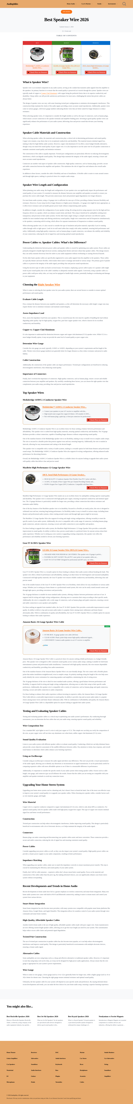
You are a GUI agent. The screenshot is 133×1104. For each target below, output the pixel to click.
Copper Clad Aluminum (49, 93)
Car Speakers (11, 1064)
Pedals (33, 1082)
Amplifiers (107, 1076)
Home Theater (11, 1052)
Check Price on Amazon (38, 72)
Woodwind (10, 1070)
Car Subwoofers (109, 1058)
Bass (56, 1070)
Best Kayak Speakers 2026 (78, 1016)
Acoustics (83, 1076)
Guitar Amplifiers (12, 1058)
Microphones (11, 1082)
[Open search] (124, 4)
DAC (57, 1052)
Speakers (66, 11)
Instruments (113, 4)
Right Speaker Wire (49, 284)
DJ (7, 1076)
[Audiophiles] (12, 3)
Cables (82, 1082)
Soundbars (34, 1064)
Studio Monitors (109, 1052)
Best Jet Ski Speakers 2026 (47, 1016)
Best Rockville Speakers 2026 (18, 1016)
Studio (100, 4)
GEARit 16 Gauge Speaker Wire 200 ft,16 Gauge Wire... (65, 550)
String (106, 1064)
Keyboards (58, 1064)
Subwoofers (34, 1058)
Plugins (57, 1076)
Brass (81, 1064)
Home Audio (72, 4)
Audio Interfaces (60, 1058)
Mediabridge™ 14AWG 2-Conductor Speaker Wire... (64, 407)
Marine (82, 1052)
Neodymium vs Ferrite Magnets (111, 1016)
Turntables (58, 1082)
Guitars (33, 1076)
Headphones (84, 1070)
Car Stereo (83, 1058)
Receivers (34, 1052)
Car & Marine (87, 4)
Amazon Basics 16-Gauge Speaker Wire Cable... (62, 630)
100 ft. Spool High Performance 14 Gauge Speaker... (63, 475)
